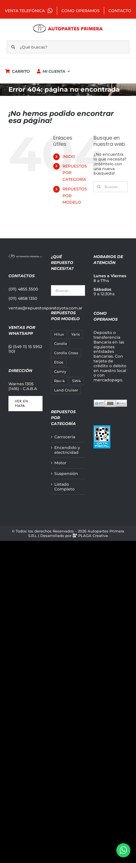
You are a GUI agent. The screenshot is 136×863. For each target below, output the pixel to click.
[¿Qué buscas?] (68, 47)
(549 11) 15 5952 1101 (25, 349)
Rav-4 (59, 381)
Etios (58, 362)
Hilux (59, 334)
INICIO (69, 156)
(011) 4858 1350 (22, 298)
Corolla (60, 344)
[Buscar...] (110, 186)
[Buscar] (13, 47)
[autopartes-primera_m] (68, 25)
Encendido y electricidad (67, 450)
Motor (60, 463)
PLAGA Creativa (93, 535)
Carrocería (64, 437)
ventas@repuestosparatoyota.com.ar (45, 308)
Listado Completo (64, 487)
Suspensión (66, 473)
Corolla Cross (66, 353)
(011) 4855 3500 (23, 289)
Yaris (75, 334)
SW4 (76, 381)
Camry (60, 371)
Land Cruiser (66, 390)
